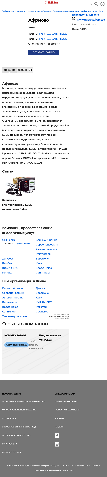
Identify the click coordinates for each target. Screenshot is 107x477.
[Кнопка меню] (3, 4)
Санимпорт (43, 272)
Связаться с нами (82, 466)
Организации (9, 444)
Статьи (7, 171)
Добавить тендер (11, 452)
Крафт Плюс (44, 268)
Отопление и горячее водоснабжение (23, 401)
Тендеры (59, 427)
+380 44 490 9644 (53, 34)
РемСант (8, 263)
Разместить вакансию (67, 410)
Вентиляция (9, 418)
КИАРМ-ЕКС (10, 268)
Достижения (25, 70)
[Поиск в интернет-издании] (96, 4)
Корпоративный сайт (85, 14)
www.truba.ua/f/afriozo (89, 19)
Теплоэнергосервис (15, 316)
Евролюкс (42, 258)
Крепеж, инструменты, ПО (16, 435)
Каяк (39, 263)
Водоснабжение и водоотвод (19, 427)
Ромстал (7, 272)
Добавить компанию (66, 401)
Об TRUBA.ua (67, 466)
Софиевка (8, 240)
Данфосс (7, 258)
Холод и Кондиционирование (19, 410)
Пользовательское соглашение (47, 470)
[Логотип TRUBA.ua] (51, 2)
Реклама (59, 418)
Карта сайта (68, 470)
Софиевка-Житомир (23, 244)
